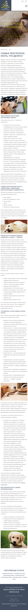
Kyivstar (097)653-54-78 (11, 589)
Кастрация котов (19, 575)
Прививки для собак (19, 573)
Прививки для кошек (7, 573)
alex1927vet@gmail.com (16, 587)
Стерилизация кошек (8, 575)
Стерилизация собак (6, 577)
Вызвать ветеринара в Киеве (14, 36)
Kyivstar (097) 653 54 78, (26, 4)
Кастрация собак (17, 577)
